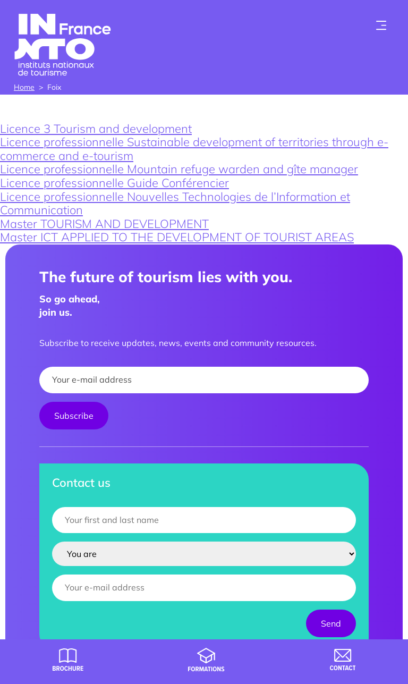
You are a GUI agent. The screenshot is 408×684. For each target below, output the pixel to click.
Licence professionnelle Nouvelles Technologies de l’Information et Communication (175, 203)
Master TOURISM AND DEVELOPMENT (104, 223)
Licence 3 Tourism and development (96, 128)
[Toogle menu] (381, 25)
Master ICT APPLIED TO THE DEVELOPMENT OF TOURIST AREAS (177, 237)
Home (24, 87)
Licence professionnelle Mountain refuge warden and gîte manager (179, 169)
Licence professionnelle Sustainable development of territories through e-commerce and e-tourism (194, 148)
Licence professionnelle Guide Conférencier (114, 182)
